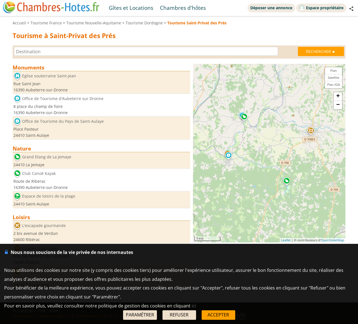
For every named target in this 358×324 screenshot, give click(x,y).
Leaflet (286, 240)
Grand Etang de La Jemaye (46, 156)
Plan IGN (333, 84)
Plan (333, 70)
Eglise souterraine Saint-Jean (49, 75)
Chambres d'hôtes (183, 7)
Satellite (333, 77)
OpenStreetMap (332, 240)
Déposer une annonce (271, 7)
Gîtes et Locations (131, 7)
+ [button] (338, 96)
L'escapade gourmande (44, 225)
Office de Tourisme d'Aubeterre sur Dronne (62, 98)
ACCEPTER (218, 315)
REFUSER (179, 315)
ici (194, 306)
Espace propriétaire (321, 7)
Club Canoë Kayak (39, 173)
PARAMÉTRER (140, 315)
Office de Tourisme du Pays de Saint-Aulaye (63, 121)
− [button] (338, 105)
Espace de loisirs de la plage (48, 196)
